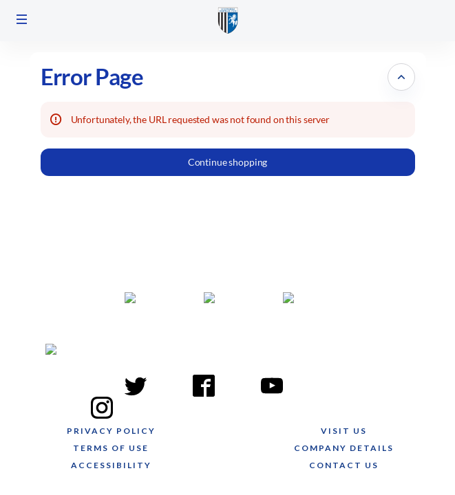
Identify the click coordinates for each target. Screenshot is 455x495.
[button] (22, 19)
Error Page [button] (92, 76)
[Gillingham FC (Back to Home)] (227, 20)
